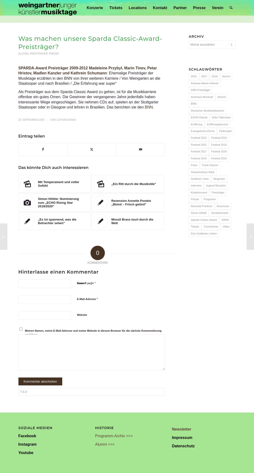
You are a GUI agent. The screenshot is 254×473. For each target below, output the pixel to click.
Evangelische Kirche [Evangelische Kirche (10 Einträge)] (203, 131)
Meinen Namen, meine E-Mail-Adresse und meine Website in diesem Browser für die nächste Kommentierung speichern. (93, 332)
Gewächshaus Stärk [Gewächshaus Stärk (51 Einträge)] (202, 172)
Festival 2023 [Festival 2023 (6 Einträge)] (219, 158)
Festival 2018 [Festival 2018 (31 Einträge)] (219, 151)
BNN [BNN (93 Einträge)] (193, 103)
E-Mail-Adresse (87, 299)
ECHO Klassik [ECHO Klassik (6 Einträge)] (199, 117)
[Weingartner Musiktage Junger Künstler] (47, 8)
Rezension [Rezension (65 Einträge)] (223, 206)
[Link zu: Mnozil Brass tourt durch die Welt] (128, 221)
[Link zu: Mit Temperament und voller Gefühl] (54, 184)
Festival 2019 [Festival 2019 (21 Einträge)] (198, 158)
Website (82, 314)
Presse (54, 53)
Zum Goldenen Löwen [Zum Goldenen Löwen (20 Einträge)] (204, 233)
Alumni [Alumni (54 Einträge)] (226, 76)
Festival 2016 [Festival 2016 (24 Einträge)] (219, 144)
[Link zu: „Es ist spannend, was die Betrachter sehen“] (54, 221)
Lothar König (66, 119)
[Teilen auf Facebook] (43, 149)
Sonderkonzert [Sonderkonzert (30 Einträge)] (219, 212)
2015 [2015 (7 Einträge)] (194, 76)
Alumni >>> (104, 444)
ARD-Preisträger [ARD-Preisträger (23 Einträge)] (200, 90)
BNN (149, 107)
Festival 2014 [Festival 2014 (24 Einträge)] (219, 137)
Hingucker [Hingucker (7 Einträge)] (219, 178)
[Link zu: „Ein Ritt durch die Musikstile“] (128, 184)
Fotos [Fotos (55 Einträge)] (194, 165)
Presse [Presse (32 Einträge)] (195, 199)
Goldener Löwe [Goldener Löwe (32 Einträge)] (200, 178)
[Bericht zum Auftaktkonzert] (3, 236)
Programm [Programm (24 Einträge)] (210, 199)
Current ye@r (86, 283)
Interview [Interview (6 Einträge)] (196, 185)
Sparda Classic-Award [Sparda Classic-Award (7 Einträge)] (204, 219)
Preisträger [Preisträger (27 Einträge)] (218, 192)
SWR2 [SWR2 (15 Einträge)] (225, 219)
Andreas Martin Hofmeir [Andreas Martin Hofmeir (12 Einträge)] (205, 83)
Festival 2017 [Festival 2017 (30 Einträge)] (198, 151)
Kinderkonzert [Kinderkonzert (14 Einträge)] (199, 192)
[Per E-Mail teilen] (140, 149)
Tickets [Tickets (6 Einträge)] (195, 226)
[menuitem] (95, 8)
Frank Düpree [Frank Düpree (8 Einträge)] (210, 165)
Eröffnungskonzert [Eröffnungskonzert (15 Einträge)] (217, 124)
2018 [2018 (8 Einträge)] (214, 76)
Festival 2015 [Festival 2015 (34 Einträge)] (198, 144)
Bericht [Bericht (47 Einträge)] (222, 97)
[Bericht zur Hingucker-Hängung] (250, 236)
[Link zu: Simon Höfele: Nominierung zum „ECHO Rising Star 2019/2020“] (54, 202)
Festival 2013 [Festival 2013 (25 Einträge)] (198, 137)
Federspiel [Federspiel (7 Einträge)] (225, 131)
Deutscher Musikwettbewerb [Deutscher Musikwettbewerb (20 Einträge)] (207, 110)
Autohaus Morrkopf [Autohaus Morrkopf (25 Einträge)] (202, 97)
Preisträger (39, 53)
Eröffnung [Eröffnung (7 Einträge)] (196, 124)
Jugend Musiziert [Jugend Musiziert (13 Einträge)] (216, 185)
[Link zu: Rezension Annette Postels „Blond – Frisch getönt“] (128, 202)
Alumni (23, 53)
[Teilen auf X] (92, 149)
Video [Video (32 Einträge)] (226, 226)
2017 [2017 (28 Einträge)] (204, 76)
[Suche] (231, 8)
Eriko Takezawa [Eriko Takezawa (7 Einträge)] (221, 117)
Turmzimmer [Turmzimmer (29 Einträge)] (211, 226)
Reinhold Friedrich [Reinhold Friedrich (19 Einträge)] (201, 206)
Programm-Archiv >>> (114, 436)
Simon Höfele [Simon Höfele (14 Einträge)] (199, 212)
